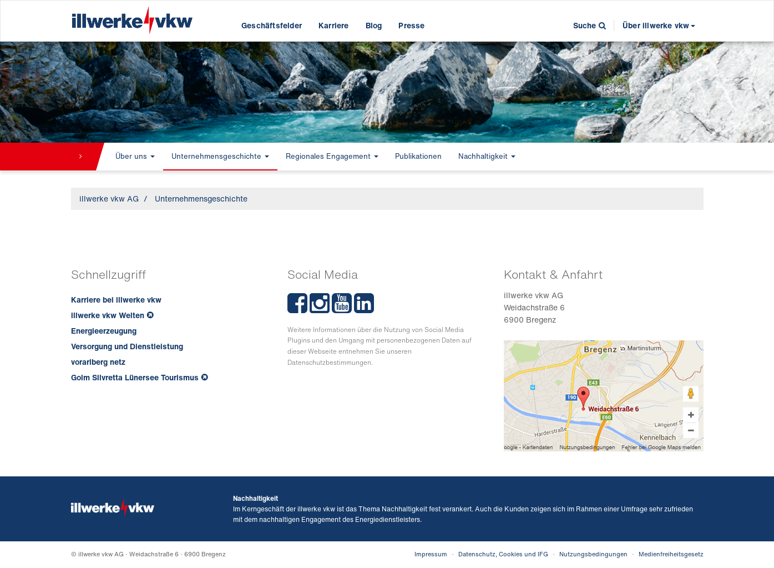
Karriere (333, 25)
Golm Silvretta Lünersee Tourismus (135, 377)
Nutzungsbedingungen (593, 554)
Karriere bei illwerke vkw (116, 299)
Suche (589, 25)
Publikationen (418, 156)
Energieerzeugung (103, 330)
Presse (411, 25)
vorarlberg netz (98, 362)
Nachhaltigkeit (486, 156)
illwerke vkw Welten (107, 315)
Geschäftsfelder (271, 25)
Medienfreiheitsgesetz (671, 554)
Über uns (135, 156)
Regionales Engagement (332, 156)
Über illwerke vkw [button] (659, 25)
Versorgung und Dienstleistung (127, 346)
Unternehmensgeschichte (220, 156)
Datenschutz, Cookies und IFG (503, 554)
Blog (374, 25)
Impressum (430, 554)
